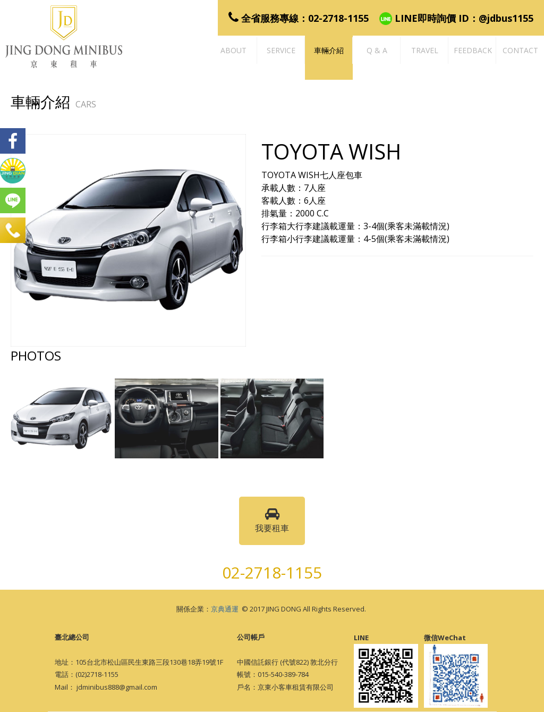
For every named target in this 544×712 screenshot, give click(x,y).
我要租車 (272, 520)
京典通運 (225, 609)
